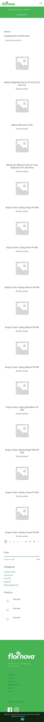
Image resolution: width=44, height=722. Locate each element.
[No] (42, 717)
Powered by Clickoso (13, 666)
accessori (7, 572)
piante (6, 582)
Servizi (10, 688)
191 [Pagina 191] (26, 541)
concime (7, 575)
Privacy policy (29, 716)
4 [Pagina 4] (17, 541)
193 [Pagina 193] (34, 541)
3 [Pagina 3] (13, 541)
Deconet (16, 599)
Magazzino (11, 681)
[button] (22, 89)
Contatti (10, 691)
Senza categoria (9, 585)
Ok (22, 719)
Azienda (10, 678)
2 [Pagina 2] (9, 541)
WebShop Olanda (13, 685)
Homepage (11, 675)
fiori (5, 578)
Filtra (38, 559)
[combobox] (14, 40)
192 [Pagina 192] (30, 541)
